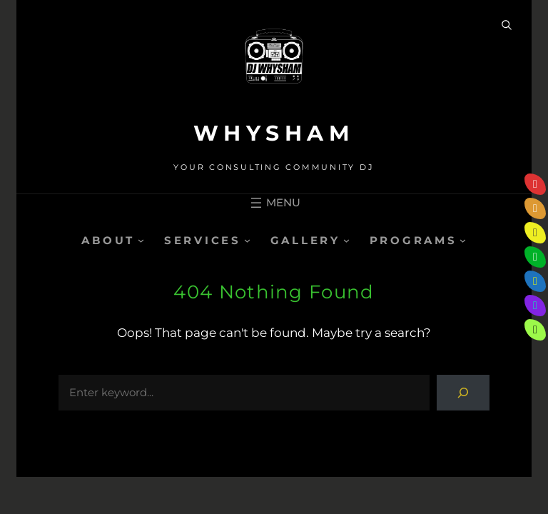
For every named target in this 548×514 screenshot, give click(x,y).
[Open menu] (274, 202)
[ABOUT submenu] (141, 240)
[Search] (463, 393)
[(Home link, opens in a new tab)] (274, 63)
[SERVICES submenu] (247, 240)
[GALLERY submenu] (346, 240)
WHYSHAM (274, 133)
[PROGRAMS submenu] (463, 240)
